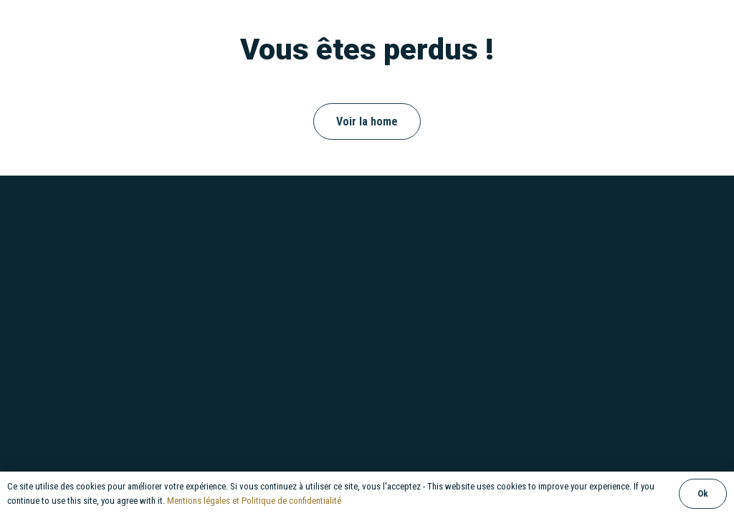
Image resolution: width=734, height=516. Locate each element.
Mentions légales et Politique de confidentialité (254, 500)
